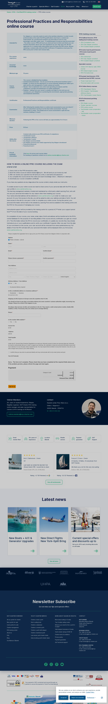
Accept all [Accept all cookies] (63, 697)
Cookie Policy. (90, 692)
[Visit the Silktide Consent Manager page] (102, 698)
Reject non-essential (77, 697)
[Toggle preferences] (91, 697)
